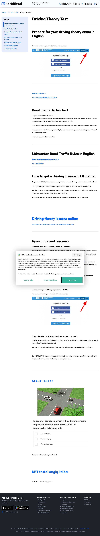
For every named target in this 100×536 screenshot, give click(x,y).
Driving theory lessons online (12, 42)
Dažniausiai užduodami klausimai (68, 503)
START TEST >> (42, 381)
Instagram (87, 504)
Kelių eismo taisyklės (67, 510)
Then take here (44, 98)
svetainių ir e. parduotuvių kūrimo (49, 531)
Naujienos (64, 513)
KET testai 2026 (13, 12)
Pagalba (64, 500)
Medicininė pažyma (67, 508)
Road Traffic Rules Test (10, 29)
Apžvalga (77, 255)
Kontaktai (41, 508)
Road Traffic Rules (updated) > (45, 159)
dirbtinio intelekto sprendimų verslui (70, 531)
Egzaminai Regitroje (68, 506)
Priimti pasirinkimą (50, 280)
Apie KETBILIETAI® (43, 513)
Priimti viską (72, 280)
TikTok (86, 500)
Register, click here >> (39, 93)
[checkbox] (24, 274)
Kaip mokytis (41, 502)
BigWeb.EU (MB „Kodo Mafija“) (31, 531)
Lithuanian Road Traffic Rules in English (13, 33)
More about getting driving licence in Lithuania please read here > (53, 224)
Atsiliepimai (41, 500)
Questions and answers (11, 45)
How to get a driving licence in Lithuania (13, 38)
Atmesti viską (28, 280)
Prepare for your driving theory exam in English (14, 25)
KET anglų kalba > (38, 164)
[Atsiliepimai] (17, 512)
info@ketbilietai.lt (84, 528)
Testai (40, 504)
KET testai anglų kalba (10, 49)
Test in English (42, 506)
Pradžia (4, 12)
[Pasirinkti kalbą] (96, 4)
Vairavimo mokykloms (44, 510)
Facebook (87, 502)
